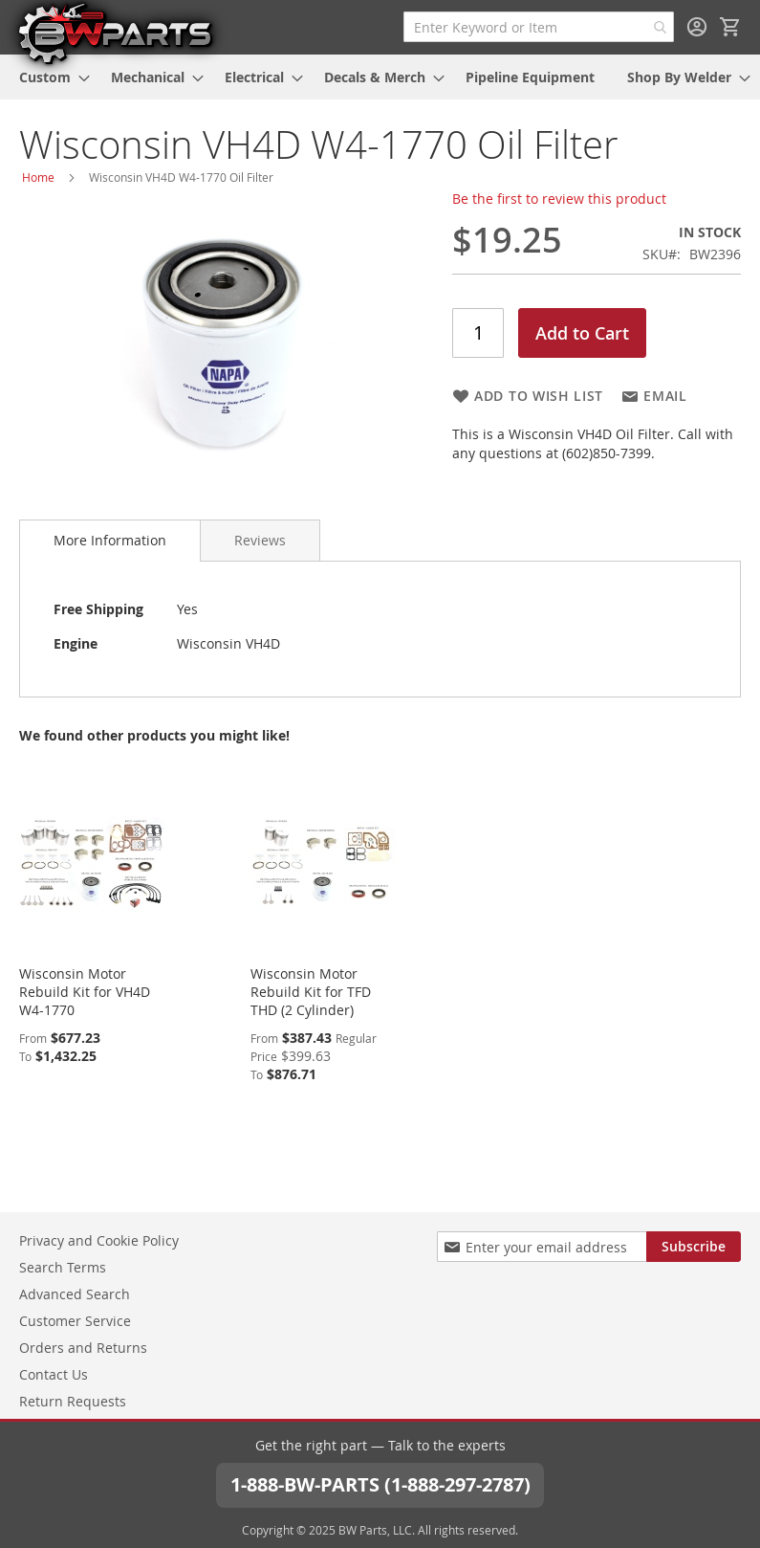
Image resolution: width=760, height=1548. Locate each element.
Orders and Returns (83, 1347)
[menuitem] (49, 77)
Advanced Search (74, 1294)
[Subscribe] (693, 1246)
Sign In (696, 26)
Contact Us (53, 1374)
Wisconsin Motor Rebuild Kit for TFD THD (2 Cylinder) (310, 991)
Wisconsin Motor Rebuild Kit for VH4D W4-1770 (84, 991)
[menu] (380, 77)
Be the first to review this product (559, 198)
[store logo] (114, 32)
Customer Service (75, 1321)
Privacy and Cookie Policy (99, 1240)
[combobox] (538, 26)
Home (38, 177)
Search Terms (62, 1267)
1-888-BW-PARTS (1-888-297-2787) (380, 1484)
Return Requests (72, 1401)
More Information (110, 540)
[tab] (110, 541)
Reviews (260, 540)
